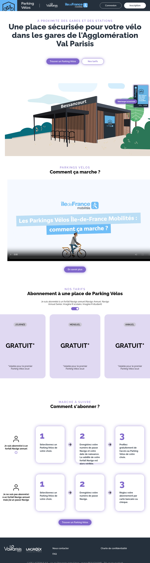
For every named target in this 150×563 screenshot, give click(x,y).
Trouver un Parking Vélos (63, 61)
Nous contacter (60, 548)
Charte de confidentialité (114, 548)
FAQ (54, 554)
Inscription (135, 5)
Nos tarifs (93, 61)
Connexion (110, 5)
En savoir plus (75, 269)
